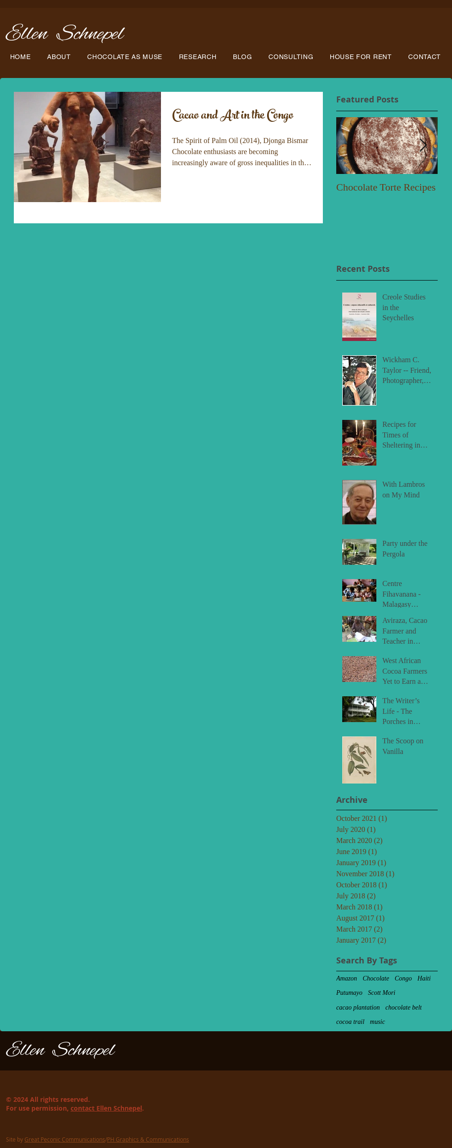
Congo (403, 978)
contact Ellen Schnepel (106, 1108)
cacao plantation (358, 1007)
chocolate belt (404, 1007)
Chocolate (376, 978)
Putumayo (349, 992)
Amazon (346, 978)
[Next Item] (423, 145)
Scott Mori (382, 992)
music (377, 1021)
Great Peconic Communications (64, 1139)
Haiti (424, 978)
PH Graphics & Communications (148, 1139)
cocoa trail (350, 1021)
